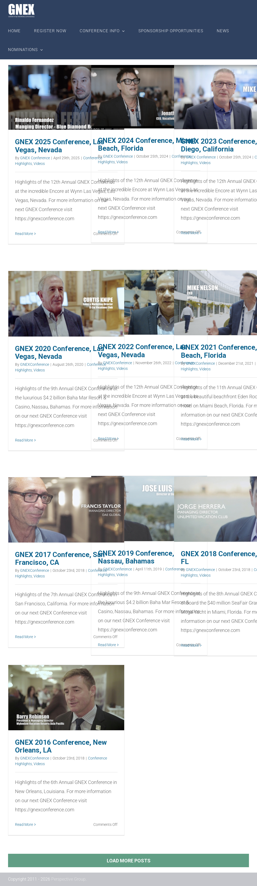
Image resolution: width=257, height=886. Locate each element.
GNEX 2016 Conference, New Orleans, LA (61, 746)
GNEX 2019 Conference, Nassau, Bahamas (136, 557)
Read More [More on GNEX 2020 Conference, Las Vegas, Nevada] (24, 440)
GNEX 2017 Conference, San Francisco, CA (60, 558)
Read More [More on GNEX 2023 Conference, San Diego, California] (190, 233)
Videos (39, 163)
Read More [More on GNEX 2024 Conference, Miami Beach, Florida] (107, 232)
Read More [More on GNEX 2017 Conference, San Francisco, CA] (24, 637)
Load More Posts (128, 860)
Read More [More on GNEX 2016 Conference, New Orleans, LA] (24, 824)
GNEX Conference (35, 158)
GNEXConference (200, 363)
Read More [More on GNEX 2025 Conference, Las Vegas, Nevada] (24, 234)
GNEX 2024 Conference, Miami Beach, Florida (146, 144)
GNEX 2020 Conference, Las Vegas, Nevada (59, 352)
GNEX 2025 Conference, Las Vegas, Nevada (59, 146)
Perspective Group (68, 879)
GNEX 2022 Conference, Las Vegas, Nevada (142, 351)
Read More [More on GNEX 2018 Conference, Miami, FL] (190, 645)
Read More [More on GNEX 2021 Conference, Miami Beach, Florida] (190, 439)
